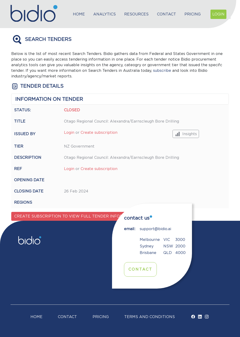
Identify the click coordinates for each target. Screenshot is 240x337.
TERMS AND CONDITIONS (149, 317)
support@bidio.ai (155, 229)
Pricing (192, 14)
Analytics (104, 14)
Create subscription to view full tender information (76, 216)
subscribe (162, 70)
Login (218, 14)
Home (79, 14)
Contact (166, 14)
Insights (186, 134)
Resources (136, 14)
